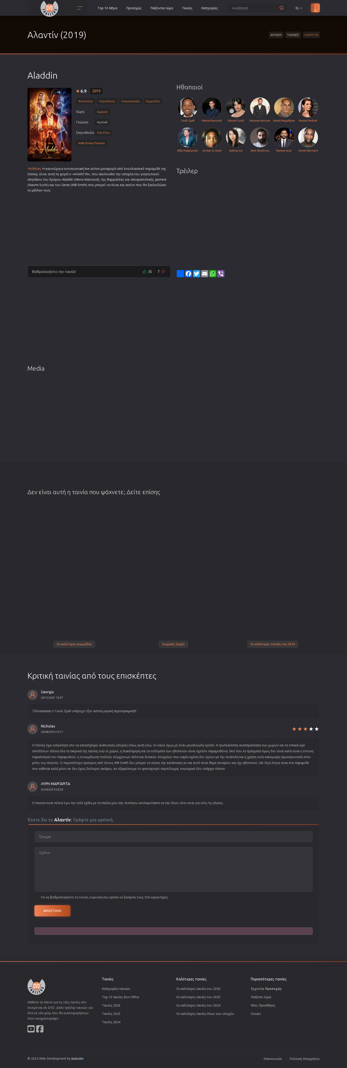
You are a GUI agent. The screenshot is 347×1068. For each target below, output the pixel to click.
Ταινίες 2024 (111, 1022)
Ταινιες (293, 35)
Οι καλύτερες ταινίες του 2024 (198, 1005)
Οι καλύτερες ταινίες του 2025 (198, 997)
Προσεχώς (133, 8)
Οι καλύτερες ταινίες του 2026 (198, 988)
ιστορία (127, 174)
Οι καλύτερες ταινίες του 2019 (273, 644)
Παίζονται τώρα (161, 8)
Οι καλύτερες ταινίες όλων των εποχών (205, 1013)
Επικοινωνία (273, 1059)
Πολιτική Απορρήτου (304, 1059)
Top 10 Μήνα (107, 8)
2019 (96, 91)
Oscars (256, 1013)
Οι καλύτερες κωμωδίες (74, 644)
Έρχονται (266, 988)
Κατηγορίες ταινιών (116, 988)
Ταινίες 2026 (111, 1005)
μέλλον (37, 190)
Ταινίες (187, 8)
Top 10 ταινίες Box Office (120, 997)
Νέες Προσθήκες (263, 1005)
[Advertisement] (99, 227)
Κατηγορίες (209, 8)
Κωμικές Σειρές (173, 644)
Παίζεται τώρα (261, 997)
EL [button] (299, 8)
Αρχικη (276, 35)
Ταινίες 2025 (111, 1013)
